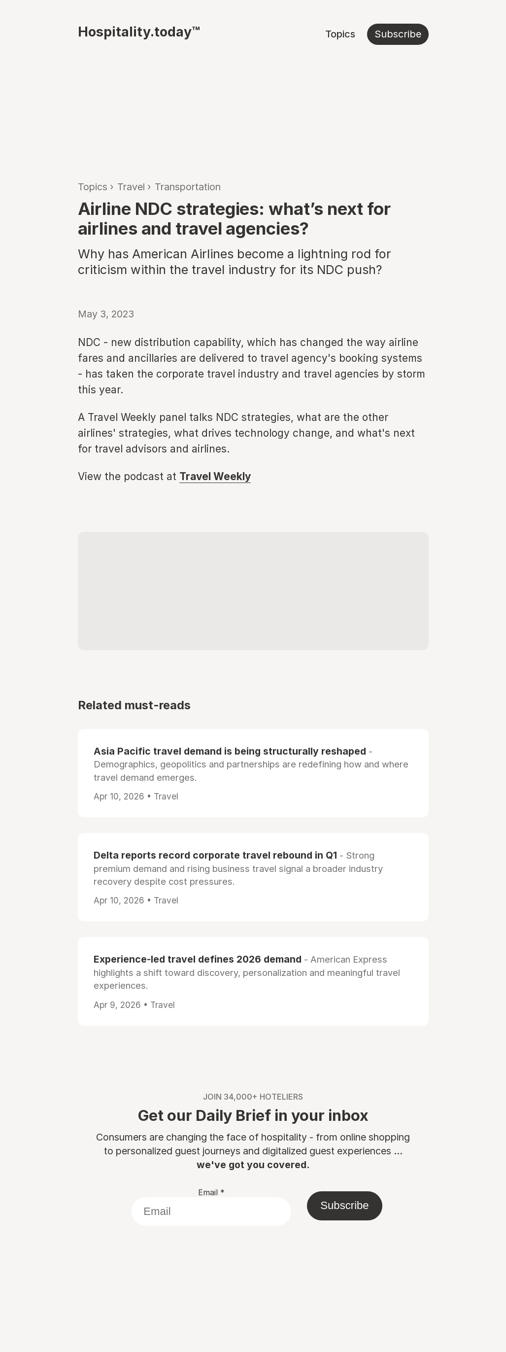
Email (211, 1192)
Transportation (188, 187)
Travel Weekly (215, 476)
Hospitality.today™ (139, 31)
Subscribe (397, 34)
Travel (131, 187)
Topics (340, 34)
